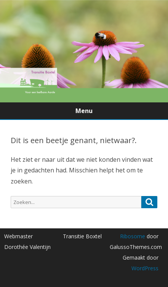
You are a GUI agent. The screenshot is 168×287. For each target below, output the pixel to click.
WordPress (144, 268)
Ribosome (132, 236)
